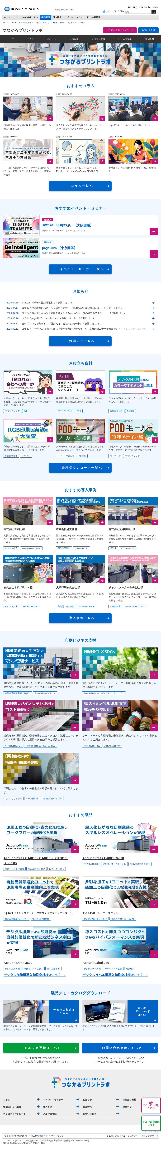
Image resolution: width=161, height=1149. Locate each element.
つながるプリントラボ (22, 30)
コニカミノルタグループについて (122, 1136)
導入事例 (57, 17)
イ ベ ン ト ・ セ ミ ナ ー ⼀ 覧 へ (82, 269)
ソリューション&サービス (26, 17)
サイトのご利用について (15, 1136)
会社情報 (96, 17)
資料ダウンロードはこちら (151, 1105)
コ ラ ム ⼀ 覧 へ (81, 186)
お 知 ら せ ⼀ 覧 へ (81, 341)
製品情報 (45, 17)
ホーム (7, 17)
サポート (69, 17)
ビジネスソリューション (12, 23)
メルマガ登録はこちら (151, 1123)
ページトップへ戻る (150, 1131)
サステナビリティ (150, 1136)
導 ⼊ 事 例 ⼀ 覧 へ (81, 618)
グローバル (111, 11)
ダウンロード (82, 17)
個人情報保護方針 (39, 1136)
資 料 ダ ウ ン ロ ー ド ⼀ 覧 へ (82, 467)
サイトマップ (57, 1136)
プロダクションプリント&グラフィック (49, 23)
